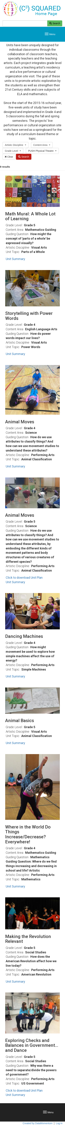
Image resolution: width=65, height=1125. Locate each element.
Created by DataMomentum (38, 1123)
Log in (59, 1123)
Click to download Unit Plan (24, 577)
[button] (15, 145)
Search (54, 23)
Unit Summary (15, 259)
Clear (9, 156)
